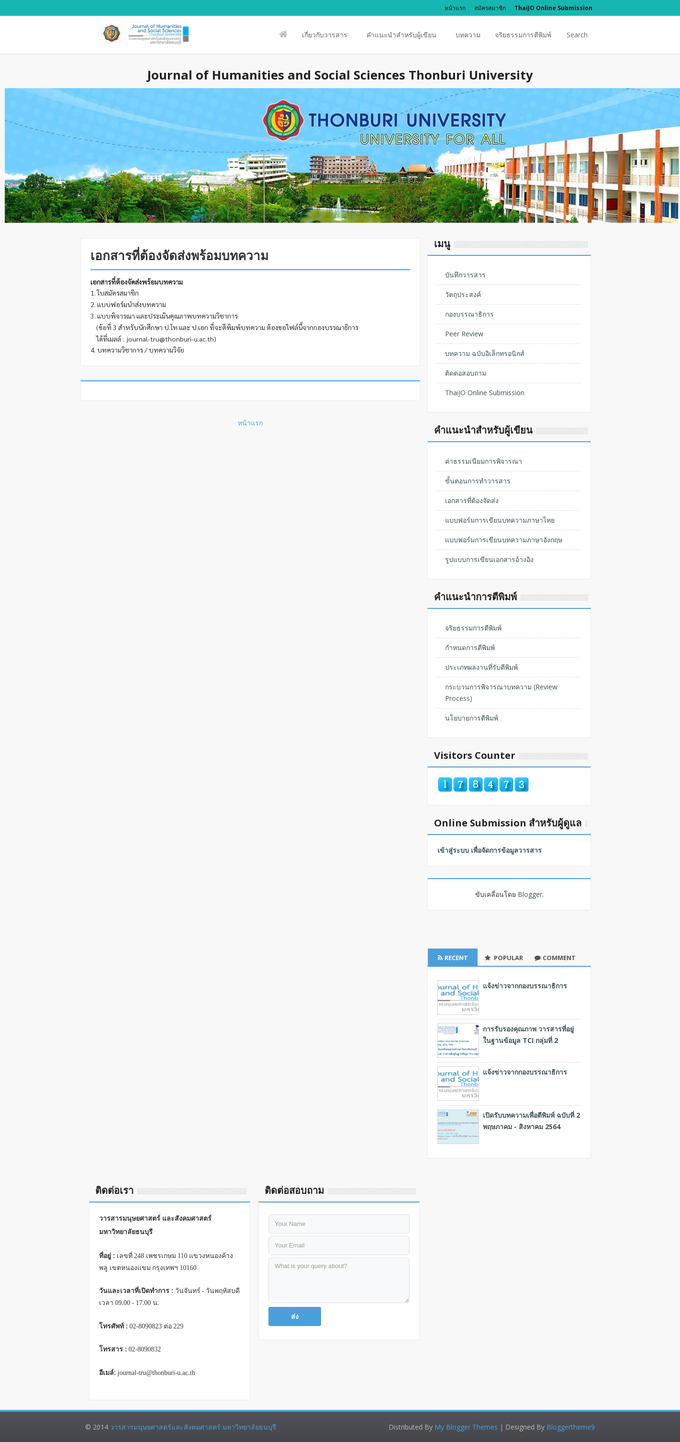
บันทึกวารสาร (465, 274)
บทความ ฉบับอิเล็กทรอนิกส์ (484, 353)
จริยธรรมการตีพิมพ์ (523, 34)
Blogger (530, 894)
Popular (504, 957)
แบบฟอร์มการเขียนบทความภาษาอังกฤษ (503, 539)
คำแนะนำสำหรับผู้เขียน (401, 37)
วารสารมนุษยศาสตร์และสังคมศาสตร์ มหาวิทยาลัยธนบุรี (193, 1426)
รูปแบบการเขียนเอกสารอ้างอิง (489, 559)
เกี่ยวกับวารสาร (325, 37)
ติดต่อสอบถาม (465, 373)
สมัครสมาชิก (490, 8)
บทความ (468, 34)
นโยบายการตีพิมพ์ (471, 717)
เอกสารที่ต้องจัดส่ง (472, 500)
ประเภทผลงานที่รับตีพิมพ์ (481, 667)
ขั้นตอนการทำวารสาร (478, 480)
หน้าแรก (455, 8)
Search (576, 37)
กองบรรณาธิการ (469, 314)
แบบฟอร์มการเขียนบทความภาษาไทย (500, 520)
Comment (555, 957)
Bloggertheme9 (570, 1426)
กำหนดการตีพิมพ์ (470, 647)
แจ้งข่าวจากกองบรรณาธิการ (525, 985)
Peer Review (464, 333)
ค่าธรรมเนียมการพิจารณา (483, 461)
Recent (453, 957)
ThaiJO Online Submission (484, 392)
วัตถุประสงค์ (463, 294)
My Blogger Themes (466, 1426)
